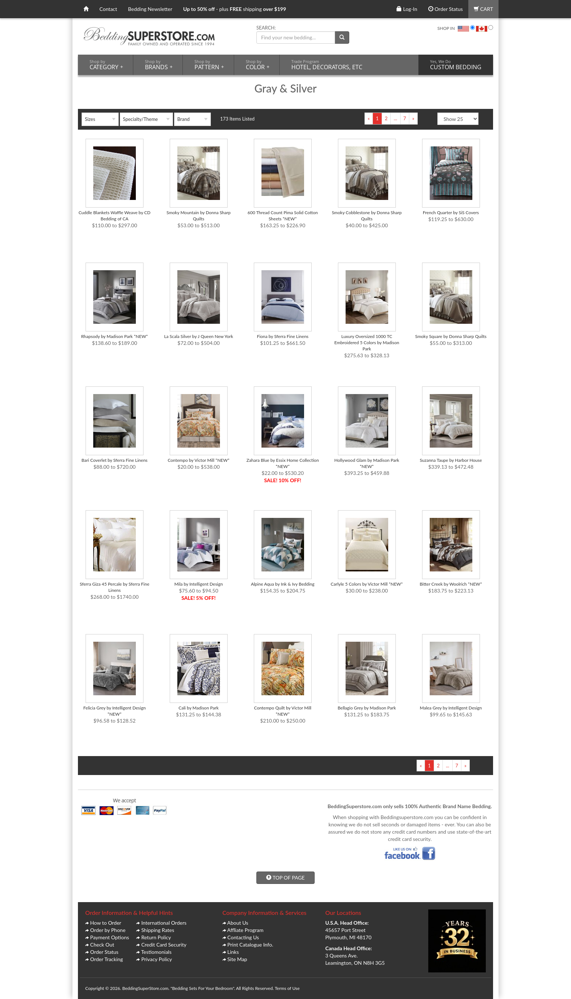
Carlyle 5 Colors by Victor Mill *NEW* (367, 584)
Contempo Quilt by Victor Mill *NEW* (282, 711)
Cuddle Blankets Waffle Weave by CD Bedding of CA (115, 215)
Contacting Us (243, 937)
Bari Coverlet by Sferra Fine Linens (114, 460)
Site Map (237, 959)
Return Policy (156, 937)
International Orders (163, 923)
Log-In (407, 9)
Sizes (90, 119)
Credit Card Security (163, 944)
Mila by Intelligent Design (198, 584)
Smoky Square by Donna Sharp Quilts (451, 336)
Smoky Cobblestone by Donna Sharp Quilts (367, 215)
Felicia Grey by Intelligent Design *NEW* (114, 711)
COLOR (257, 65)
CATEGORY (106, 65)
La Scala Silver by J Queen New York (198, 336)
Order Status (445, 9)
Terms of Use (287, 988)
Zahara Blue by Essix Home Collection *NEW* (283, 463)
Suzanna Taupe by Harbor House (451, 460)
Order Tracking (106, 959)
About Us (237, 923)
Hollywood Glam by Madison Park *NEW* (366, 463)
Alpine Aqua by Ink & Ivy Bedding (283, 584)
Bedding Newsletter (150, 9)
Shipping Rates (157, 930)
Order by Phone (108, 930)
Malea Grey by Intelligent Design (451, 708)
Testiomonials (156, 952)
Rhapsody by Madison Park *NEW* (114, 336)
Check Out (102, 944)
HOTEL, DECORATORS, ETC (326, 65)
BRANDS (159, 65)
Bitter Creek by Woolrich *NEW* (451, 584)
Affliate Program (245, 930)
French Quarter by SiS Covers (451, 212)
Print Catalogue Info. (250, 944)
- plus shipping (234, 9)
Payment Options (109, 937)
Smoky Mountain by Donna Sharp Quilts (198, 215)
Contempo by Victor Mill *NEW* (198, 460)
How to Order (105, 923)
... (395, 118)
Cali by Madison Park (198, 708)
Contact (108, 9)
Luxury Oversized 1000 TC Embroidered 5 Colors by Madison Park (366, 342)
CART (483, 9)
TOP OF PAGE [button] (285, 877)
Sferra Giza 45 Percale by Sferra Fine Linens (114, 587)
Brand (183, 119)
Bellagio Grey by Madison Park (367, 708)
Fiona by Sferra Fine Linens (282, 336)
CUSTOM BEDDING (455, 65)
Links (233, 952)
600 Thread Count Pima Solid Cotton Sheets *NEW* (283, 215)
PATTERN (209, 65)
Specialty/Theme (140, 119)
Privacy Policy (156, 959)
